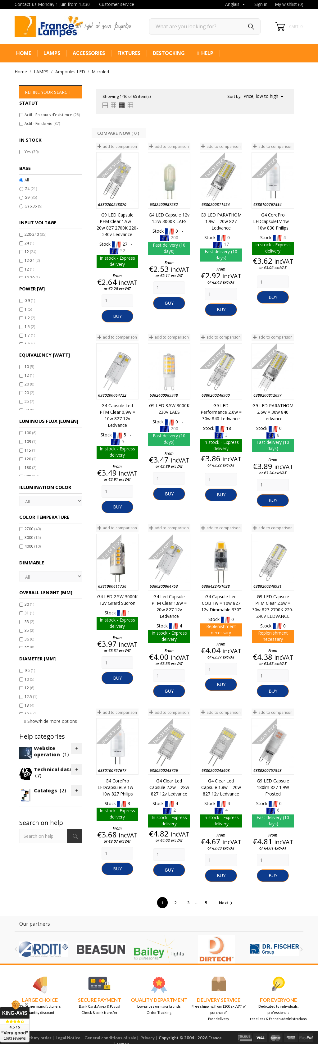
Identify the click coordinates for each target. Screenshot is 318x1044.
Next (226, 902)
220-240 (35, 234)
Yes (32, 151)
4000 (33, 546)
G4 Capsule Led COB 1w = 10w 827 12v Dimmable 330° (221, 603)
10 (29, 366)
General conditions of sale (110, 1037)
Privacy (147, 1037)
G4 (31, 188)
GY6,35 (33, 206)
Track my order (37, 1037)
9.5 (30, 670)
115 (30, 450)
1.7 (30, 335)
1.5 (30, 326)
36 (29, 639)
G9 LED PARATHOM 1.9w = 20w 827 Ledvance (221, 221)
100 (30, 432)
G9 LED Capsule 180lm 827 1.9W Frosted (273, 787)
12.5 (31, 696)
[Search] (205, 26)
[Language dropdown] (235, 4)
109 (30, 441)
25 (29, 401)
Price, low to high (264, 96)
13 (29, 705)
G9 (31, 197)
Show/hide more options (52, 721)
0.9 (30, 300)
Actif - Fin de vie (42, 123)
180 (30, 467)
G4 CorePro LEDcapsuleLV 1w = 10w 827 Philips (117, 787)
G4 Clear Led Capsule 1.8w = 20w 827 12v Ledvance (221, 787)
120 (30, 459)
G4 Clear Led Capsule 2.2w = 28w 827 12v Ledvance (169, 787)
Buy (117, 316)
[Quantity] (118, 300)
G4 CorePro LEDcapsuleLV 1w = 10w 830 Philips (273, 221)
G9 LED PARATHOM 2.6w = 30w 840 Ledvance (272, 412)
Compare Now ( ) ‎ (118, 133)
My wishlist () (289, 4)
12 (30, 251)
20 (29, 384)
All (27, 180)
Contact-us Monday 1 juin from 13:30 (52, 4)
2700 (33, 528)
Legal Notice (68, 1037)
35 (29, 630)
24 (29, 243)
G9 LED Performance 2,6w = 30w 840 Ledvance (221, 412)
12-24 (32, 260)
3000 (33, 537)
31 (29, 613)
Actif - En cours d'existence (52, 114)
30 (29, 604)
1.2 (30, 318)
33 (29, 621)
